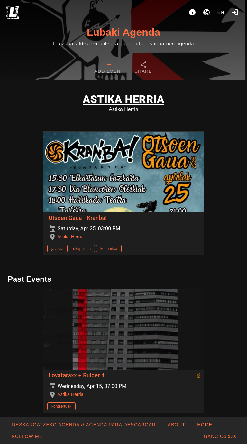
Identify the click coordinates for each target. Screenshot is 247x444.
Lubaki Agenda (123, 32)
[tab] (109, 68)
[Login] (235, 12)
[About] (192, 12)
